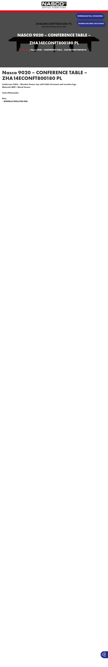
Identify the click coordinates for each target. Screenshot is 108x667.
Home (25, 50)
